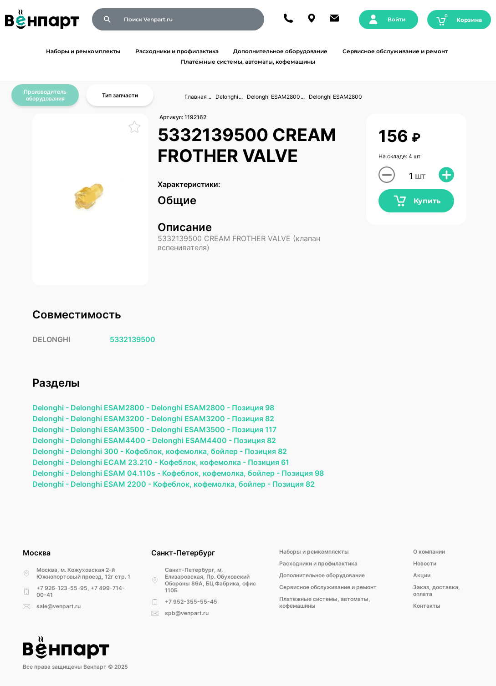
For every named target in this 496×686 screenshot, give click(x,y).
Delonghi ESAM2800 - (111, 407)
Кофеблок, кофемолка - (203, 462)
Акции (421, 575)
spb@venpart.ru (187, 613)
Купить (416, 201)
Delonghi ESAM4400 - (111, 440)
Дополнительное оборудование (280, 51)
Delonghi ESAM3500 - (111, 429)
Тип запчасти (120, 95)
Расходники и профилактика (177, 51)
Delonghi (226, 96)
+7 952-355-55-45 (191, 601)
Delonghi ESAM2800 (273, 96)
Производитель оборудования (45, 95)
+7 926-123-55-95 (61, 588)
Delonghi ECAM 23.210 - (115, 462)
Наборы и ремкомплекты (83, 51)
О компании (429, 551)
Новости (424, 563)
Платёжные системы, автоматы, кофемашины (248, 61)
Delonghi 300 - (98, 451)
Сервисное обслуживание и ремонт (395, 51)
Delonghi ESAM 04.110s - (116, 473)
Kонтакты (426, 605)
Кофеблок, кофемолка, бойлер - (185, 451)
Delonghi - (51, 407)
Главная (195, 96)
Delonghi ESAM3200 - (111, 418)
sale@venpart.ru (58, 606)
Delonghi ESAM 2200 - (112, 484)
